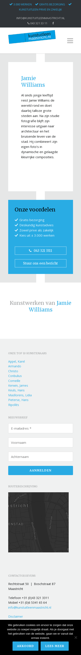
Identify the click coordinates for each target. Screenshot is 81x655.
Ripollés (13, 405)
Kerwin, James (18, 385)
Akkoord (25, 646)
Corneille (14, 381)
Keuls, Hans (16, 390)
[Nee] (75, 637)
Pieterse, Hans (18, 400)
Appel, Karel (16, 361)
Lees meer (54, 646)
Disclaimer (15, 616)
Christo (13, 371)
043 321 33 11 (37, 23)
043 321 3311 (40, 251)
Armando (14, 366)
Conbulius (15, 376)
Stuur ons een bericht (40, 263)
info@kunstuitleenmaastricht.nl (40, 18)
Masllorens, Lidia (20, 395)
